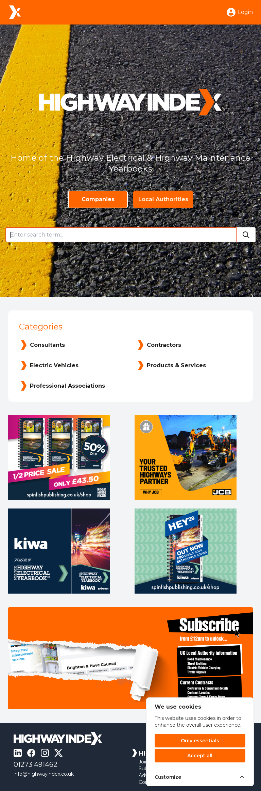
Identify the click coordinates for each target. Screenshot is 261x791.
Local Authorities (163, 199)
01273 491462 (35, 764)
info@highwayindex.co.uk (44, 774)
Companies (98, 199)
